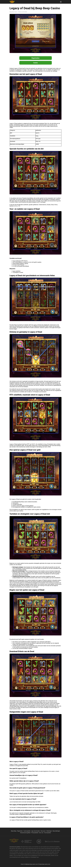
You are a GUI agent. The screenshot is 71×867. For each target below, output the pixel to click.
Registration (36, 58)
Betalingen (49, 831)
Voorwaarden (47, 832)
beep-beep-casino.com (44, 864)
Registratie (20, 831)
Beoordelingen (56, 831)
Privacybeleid (34, 832)
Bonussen (43, 831)
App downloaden (35, 831)
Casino (35, 63)
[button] (60, 1)
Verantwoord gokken (25, 832)
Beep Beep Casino (13, 11)
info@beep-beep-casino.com (31, 864)
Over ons (41, 832)
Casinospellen (27, 831)
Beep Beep (14, 831)
